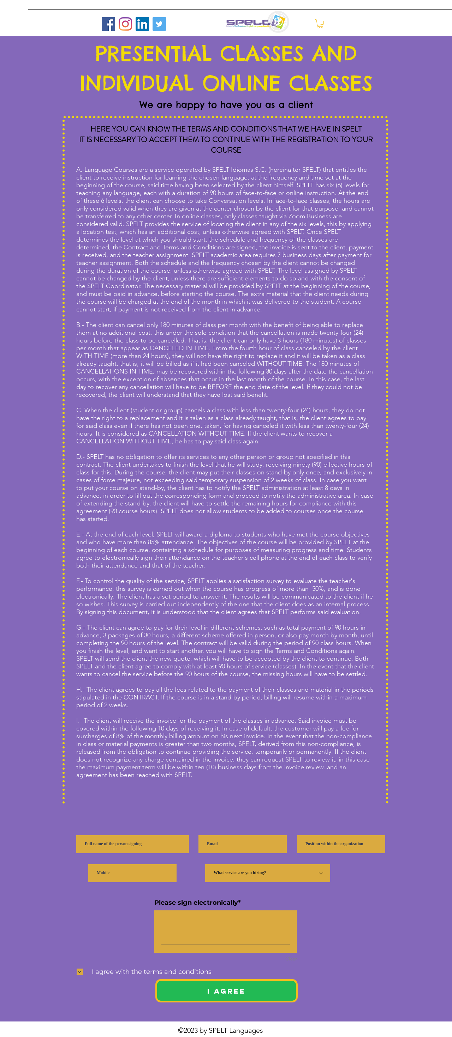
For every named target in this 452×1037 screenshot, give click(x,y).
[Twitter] (159, 24)
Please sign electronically (196, 902)
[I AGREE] (226, 990)
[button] (320, 23)
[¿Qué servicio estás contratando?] (267, 873)
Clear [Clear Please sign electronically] (291, 959)
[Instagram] (125, 24)
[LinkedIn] (142, 24)
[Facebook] (108, 24)
